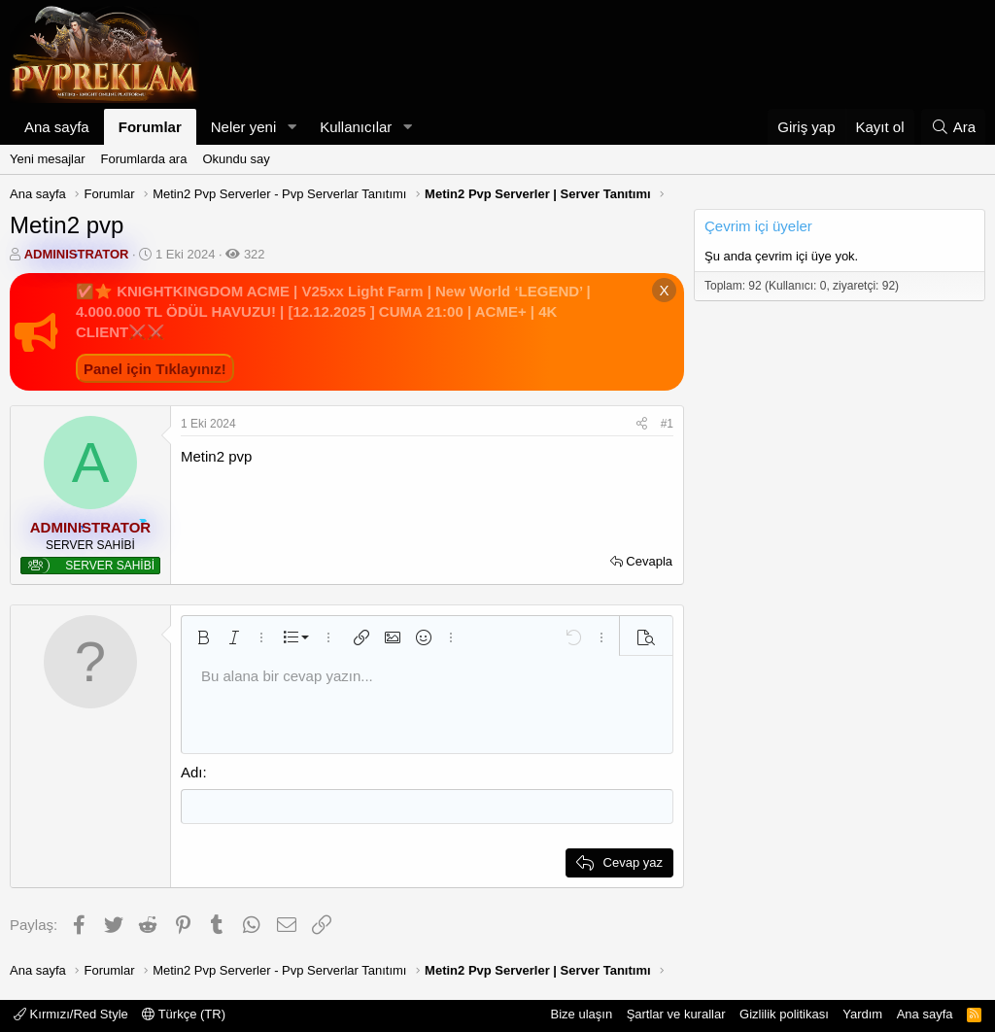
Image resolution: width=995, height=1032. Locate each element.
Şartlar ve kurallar (676, 1013)
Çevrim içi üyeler (758, 226)
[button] (291, 127)
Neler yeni (244, 127)
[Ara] (953, 127)
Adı (192, 772)
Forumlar (150, 127)
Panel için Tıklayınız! (155, 369)
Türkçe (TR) (183, 1013)
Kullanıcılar (356, 127)
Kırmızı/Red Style (71, 1013)
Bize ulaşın (582, 1013)
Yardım (862, 1013)
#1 (667, 423)
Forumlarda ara (144, 159)
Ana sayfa (56, 127)
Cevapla (649, 561)
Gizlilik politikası (784, 1013)
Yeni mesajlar (48, 159)
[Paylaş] (642, 424)
